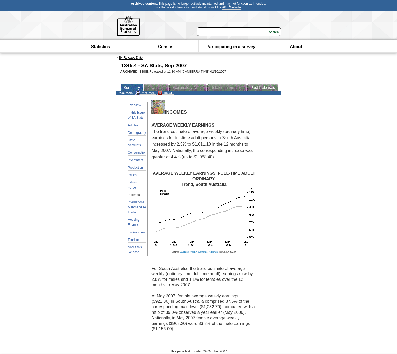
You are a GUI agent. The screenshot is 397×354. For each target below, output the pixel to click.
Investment (136, 160)
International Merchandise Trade (137, 207)
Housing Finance (134, 222)
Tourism (133, 240)
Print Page (145, 93)
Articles (133, 125)
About (296, 46)
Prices (132, 175)
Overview (134, 105)
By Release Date (131, 57)
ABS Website (231, 7)
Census (165, 46)
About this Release (135, 249)
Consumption (137, 152)
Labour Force (133, 185)
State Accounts (134, 142)
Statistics (100, 46)
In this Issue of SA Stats (136, 115)
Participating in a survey (230, 46)
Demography (137, 133)
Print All (165, 93)
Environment (137, 232)
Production (135, 167)
